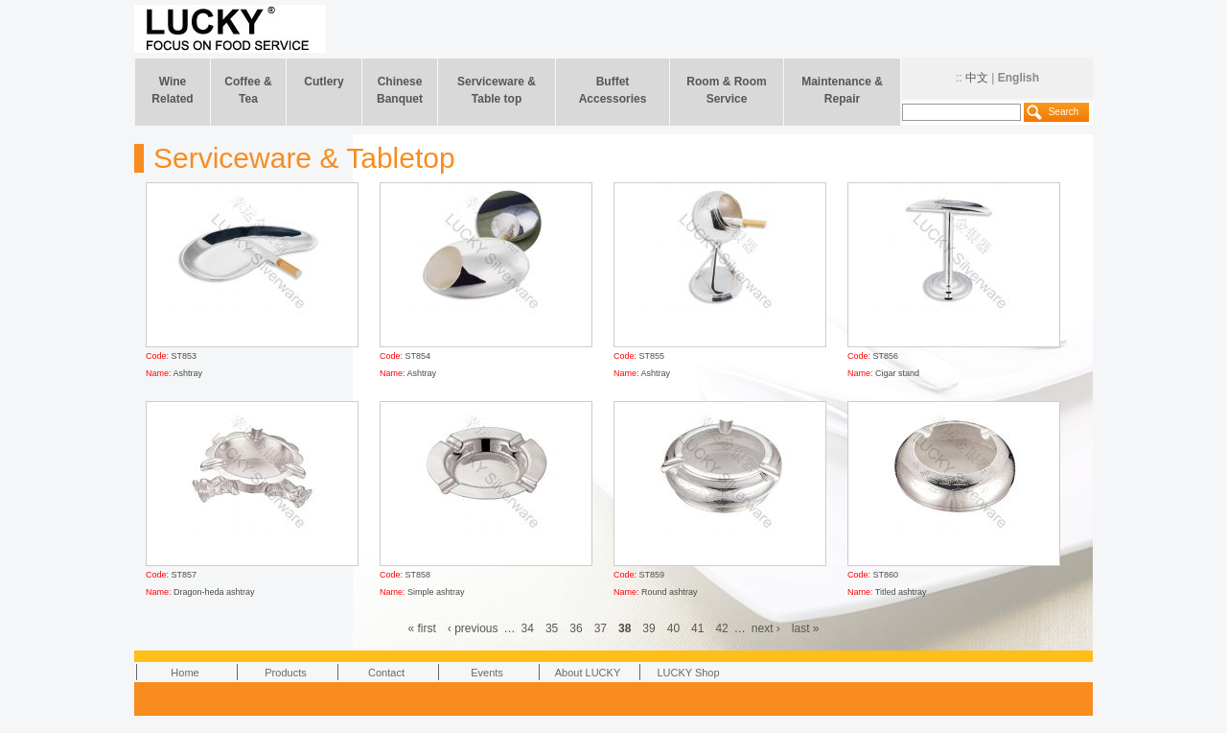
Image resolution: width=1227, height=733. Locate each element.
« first (422, 628)
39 (648, 628)
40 (673, 628)
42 (721, 628)
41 (697, 628)
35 (551, 628)
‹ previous (473, 628)
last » (806, 628)
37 (600, 628)
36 (575, 628)
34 (527, 628)
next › (766, 628)
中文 (976, 77)
